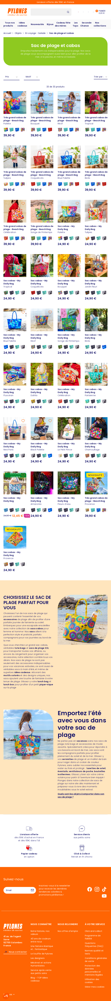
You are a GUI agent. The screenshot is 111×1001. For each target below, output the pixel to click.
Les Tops (75, 24)
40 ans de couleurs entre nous (41, 940)
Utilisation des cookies (92, 981)
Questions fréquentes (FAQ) (94, 945)
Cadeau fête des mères (62, 24)
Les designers (38, 958)
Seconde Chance (85, 24)
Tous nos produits (9, 24)
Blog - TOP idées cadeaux (39, 979)
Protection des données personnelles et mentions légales (94, 970)
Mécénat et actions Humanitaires (41, 964)
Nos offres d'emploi (68, 931)
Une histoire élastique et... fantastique (42, 948)
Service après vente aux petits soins (41, 972)
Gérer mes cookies (94, 986)
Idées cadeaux (22, 24)
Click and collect (93, 931)
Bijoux (50, 24)
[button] (6, 996)
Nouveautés (37, 24)
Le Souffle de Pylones (42, 953)
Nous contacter (18, 952)
